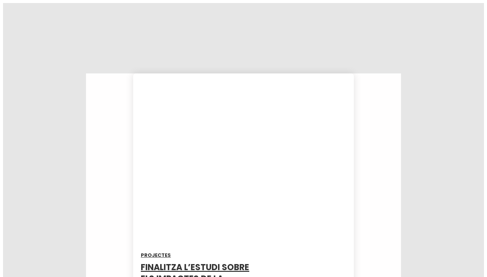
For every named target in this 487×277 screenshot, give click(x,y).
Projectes (156, 255)
